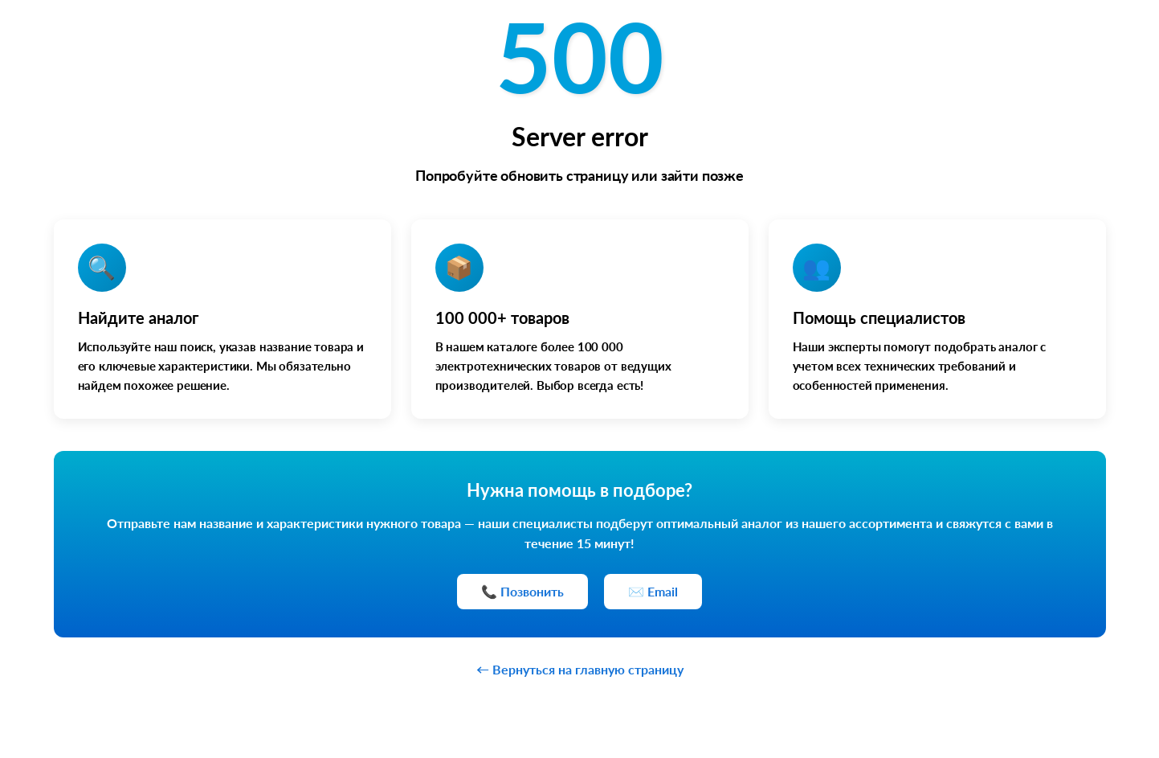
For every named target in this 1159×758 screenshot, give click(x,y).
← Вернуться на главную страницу (580, 669)
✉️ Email (653, 591)
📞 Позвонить (522, 591)
